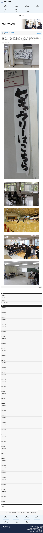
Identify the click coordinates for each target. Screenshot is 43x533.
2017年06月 (4, 491)
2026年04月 (4, 312)
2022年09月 (4, 408)
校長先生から (4, 300)
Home (7, 512)
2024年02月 (4, 369)
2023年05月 (4, 391)
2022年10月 (4, 405)
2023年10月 (4, 379)
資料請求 (28, 512)
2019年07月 (4, 479)
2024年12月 (4, 348)
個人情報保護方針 (33, 512)
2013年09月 (4, 496)
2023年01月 (4, 398)
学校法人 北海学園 (12, 512)
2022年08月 (4, 410)
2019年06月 (4, 482)
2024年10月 (4, 353)
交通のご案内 (23, 512)
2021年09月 (4, 436)
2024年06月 (4, 362)
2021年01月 (4, 451)
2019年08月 (4, 477)
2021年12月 (4, 429)
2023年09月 (4, 381)
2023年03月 (4, 396)
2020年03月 (4, 465)
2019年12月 (4, 472)
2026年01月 (4, 319)
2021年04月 (4, 446)
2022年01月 (4, 427)
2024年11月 (4, 350)
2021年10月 (4, 434)
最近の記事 (3, 506)
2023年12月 (4, 374)
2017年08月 (4, 489)
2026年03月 (4, 314)
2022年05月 (4, 417)
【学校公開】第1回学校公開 (8, 32)
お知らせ (3, 295)
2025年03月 (4, 343)
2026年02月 (4, 317)
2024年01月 (4, 372)
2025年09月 (4, 329)
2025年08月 (4, 331)
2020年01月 (4, 470)
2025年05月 (4, 338)
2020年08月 (4, 458)
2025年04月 (4, 341)
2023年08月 (4, 384)
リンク (19, 512)
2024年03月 (4, 367)
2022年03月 (4, 422)
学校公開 (39, 287)
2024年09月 (4, 355)
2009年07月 (4, 501)
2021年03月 (4, 448)
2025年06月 (4, 336)
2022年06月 (4, 415)
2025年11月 (4, 324)
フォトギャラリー (5, 302)
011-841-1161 (39, 527)
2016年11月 (4, 494)
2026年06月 (4, 307)
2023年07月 (4, 386)
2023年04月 (4, 393)
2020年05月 (4, 460)
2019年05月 (4, 484)
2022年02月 (4, 424)
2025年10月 (4, 326)
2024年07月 (4, 360)
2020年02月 (4, 467)
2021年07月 (4, 441)
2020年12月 (4, 453)
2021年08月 (4, 439)
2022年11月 (4, 403)
